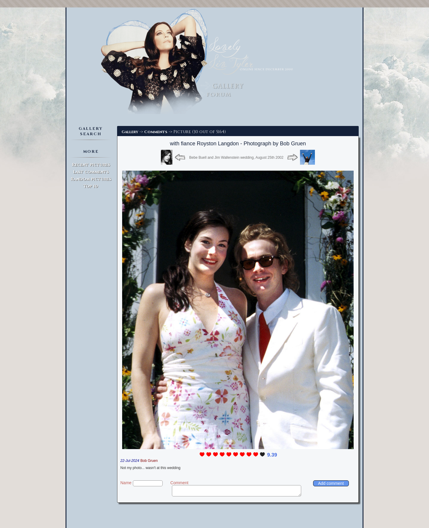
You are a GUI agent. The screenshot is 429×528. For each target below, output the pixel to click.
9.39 (272, 455)
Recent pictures (91, 165)
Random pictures (91, 179)
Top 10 (90, 186)
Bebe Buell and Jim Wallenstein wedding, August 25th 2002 (236, 157)
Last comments (91, 172)
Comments (155, 132)
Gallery (130, 132)
